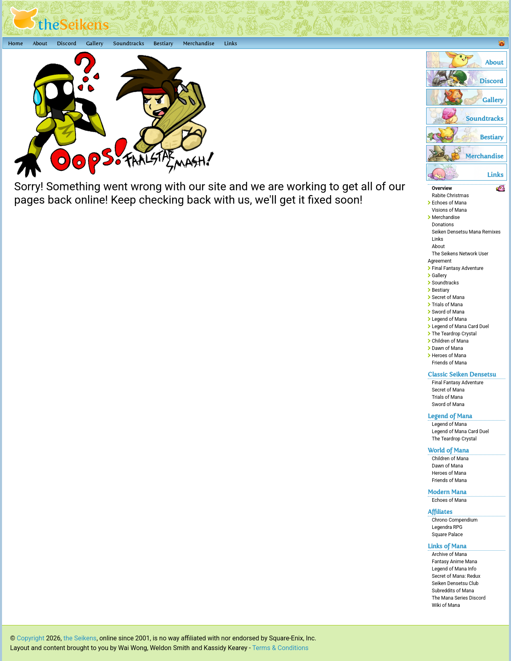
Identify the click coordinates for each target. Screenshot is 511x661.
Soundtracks (128, 43)
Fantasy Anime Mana (454, 561)
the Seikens (80, 638)
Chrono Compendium (454, 520)
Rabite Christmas (450, 195)
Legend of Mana (449, 319)
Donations (443, 224)
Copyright (30, 638)
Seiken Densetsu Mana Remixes (466, 232)
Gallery (94, 43)
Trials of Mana (447, 304)
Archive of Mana (449, 554)
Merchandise (198, 43)
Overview (442, 188)
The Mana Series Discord (459, 598)
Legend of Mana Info (454, 569)
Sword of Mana (448, 312)
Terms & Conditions (280, 648)
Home (15, 43)
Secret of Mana (448, 297)
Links (230, 43)
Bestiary (163, 43)
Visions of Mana (449, 210)
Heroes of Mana (449, 355)
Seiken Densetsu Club (455, 583)
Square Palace (447, 534)
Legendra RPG (447, 527)
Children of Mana (450, 341)
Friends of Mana (449, 363)
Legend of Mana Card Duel (460, 326)
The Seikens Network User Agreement (458, 257)
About (40, 43)
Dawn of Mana (447, 348)
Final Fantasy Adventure (458, 268)
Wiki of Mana (446, 605)
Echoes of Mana (449, 203)
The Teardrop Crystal (454, 334)
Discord (66, 43)
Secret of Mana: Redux (456, 576)
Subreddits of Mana (453, 591)
